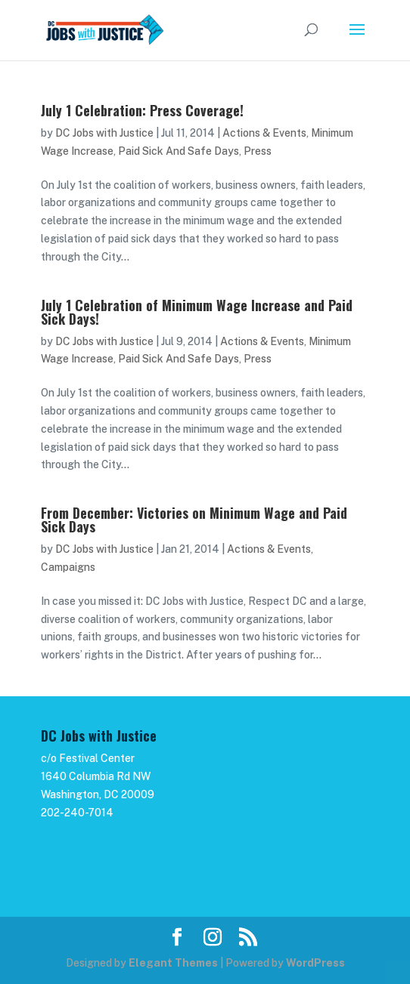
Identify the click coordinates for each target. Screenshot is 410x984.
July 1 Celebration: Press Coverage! (142, 110)
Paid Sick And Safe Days (178, 151)
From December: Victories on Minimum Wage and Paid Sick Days (194, 519)
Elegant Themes (173, 963)
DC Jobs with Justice (104, 133)
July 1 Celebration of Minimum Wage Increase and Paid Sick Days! (197, 312)
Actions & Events (264, 133)
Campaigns (68, 567)
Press (258, 151)
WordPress (315, 963)
